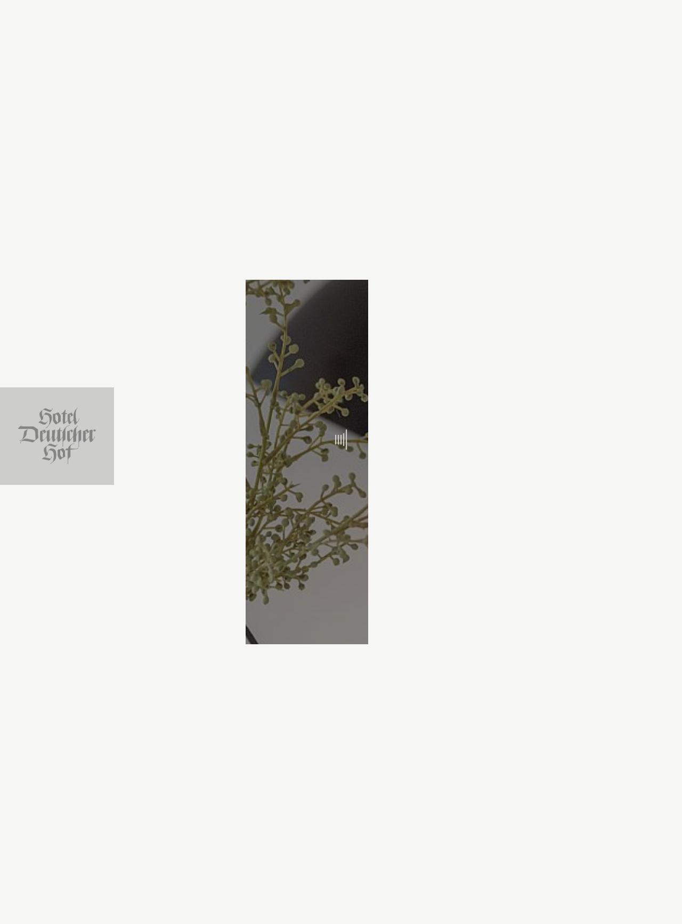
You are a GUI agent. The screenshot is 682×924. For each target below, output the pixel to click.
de (663, 144)
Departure (333, 898)
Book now (483, 904)
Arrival (218, 898)
